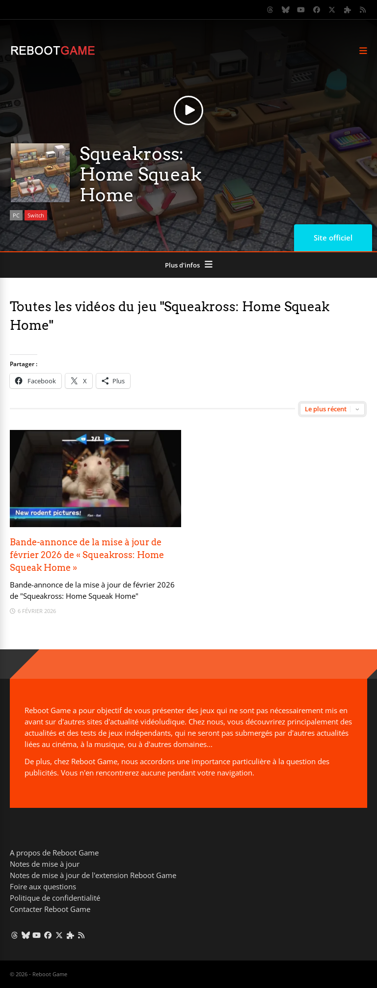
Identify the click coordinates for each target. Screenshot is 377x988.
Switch (35, 215)
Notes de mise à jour (45, 864)
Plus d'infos (182, 265)
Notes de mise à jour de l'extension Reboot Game (93, 875)
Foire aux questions (43, 886)
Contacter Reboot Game (50, 909)
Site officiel (333, 237)
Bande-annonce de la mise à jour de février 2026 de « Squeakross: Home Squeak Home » (87, 555)
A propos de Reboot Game (54, 852)
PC (16, 215)
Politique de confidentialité (55, 898)
